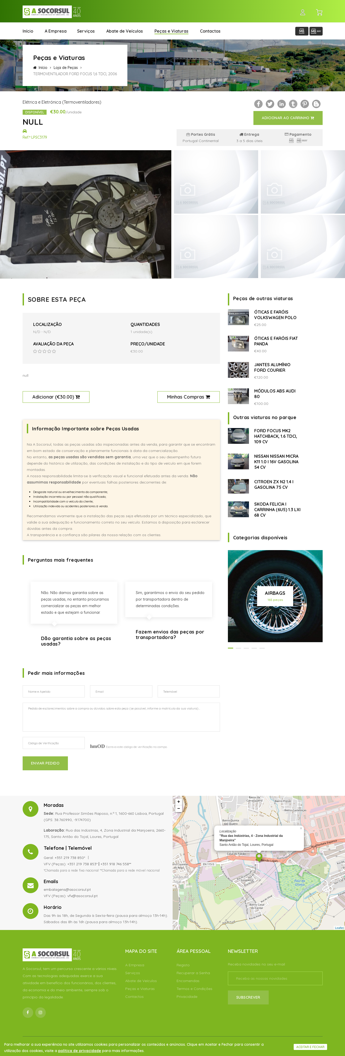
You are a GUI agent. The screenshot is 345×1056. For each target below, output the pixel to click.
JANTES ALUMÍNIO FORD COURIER (272, 367)
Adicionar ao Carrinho (288, 117)
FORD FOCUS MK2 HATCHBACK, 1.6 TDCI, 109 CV (275, 436)
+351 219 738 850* (70, 857)
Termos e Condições (194, 988)
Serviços (86, 31)
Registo (183, 965)
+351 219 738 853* (82, 864)
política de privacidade (79, 1050)
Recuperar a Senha (193, 972)
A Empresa (56, 31)
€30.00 (64, 397)
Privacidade (187, 996)
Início (28, 31)
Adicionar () (56, 397)
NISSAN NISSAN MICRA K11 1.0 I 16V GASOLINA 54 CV (276, 462)
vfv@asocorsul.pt (82, 895)
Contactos (210, 31)
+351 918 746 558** (116, 864)
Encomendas (188, 980)
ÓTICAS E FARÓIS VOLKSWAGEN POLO (275, 314)
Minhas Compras (188, 397)
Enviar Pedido (45, 763)
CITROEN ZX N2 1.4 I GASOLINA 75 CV (273, 484)
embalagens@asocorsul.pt (67, 889)
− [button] (178, 809)
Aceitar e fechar (310, 1047)
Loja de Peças (66, 67)
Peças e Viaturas (171, 31)
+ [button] (178, 802)
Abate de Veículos (124, 31)
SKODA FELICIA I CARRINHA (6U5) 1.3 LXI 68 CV (277, 509)
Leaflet (339, 927)
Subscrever (248, 997)
